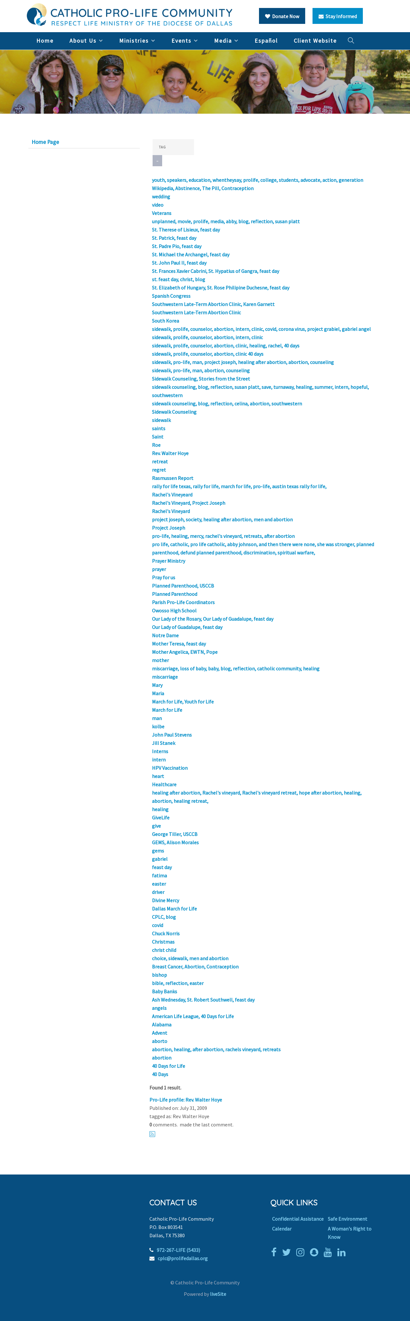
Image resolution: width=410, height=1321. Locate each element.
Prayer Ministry (168, 561)
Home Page (45, 142)
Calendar (281, 1228)
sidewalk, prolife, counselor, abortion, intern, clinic (207, 337)
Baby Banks (164, 991)
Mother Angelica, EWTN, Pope (185, 652)
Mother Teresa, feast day (179, 643)
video (157, 205)
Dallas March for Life (174, 908)
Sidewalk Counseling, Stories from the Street (201, 378)
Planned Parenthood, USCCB (183, 585)
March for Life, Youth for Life (183, 701)
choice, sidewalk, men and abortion (190, 958)
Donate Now (282, 16)
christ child (164, 950)
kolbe (158, 726)
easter (159, 884)
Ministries (134, 40)
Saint (157, 436)
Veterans (161, 213)
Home (45, 40)
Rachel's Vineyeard (172, 494)
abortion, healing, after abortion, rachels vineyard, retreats (216, 1049)
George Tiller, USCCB (175, 834)
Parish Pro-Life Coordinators (183, 602)
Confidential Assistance (298, 1219)
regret (159, 470)
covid (157, 925)
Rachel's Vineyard (171, 511)
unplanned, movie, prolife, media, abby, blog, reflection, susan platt (226, 221)
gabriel (160, 859)
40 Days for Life (168, 1066)
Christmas (163, 942)
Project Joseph (168, 528)
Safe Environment (347, 1219)
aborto (159, 1041)
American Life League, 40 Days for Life (193, 1016)
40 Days (160, 1074)
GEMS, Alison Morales (175, 842)
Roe (156, 445)
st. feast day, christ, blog (178, 279)
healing (160, 809)
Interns (160, 751)
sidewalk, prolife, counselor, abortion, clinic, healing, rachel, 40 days (225, 345)
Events (181, 40)
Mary (157, 685)
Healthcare (164, 784)
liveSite (218, 1294)
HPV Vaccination (170, 768)
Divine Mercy (165, 900)
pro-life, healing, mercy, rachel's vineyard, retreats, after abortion (223, 536)
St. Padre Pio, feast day (176, 246)
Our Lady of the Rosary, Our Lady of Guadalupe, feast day (212, 619)
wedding (161, 196)
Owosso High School (174, 610)
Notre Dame (165, 635)
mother (160, 660)
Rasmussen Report (172, 478)
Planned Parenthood (174, 594)
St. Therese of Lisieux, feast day (186, 229)
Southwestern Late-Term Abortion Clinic (196, 312)
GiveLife (160, 817)
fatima (159, 875)
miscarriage (165, 677)
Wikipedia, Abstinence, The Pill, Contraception (203, 188)
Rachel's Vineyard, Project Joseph (188, 503)
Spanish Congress (171, 296)
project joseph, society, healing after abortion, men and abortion (222, 519)
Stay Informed (338, 16)
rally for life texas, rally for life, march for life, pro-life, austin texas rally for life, (239, 486)
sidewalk (161, 420)
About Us (83, 40)
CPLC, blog (164, 917)
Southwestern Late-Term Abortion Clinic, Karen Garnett (213, 304)
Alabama (161, 1024)
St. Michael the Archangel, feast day (190, 254)
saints (158, 428)
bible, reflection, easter (178, 983)
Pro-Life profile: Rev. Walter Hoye (185, 1099)
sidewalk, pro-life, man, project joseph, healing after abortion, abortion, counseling (243, 362)
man (157, 718)
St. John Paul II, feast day (179, 263)
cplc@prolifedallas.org (183, 1258)
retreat (160, 461)
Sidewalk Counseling (174, 412)
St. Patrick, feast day (174, 238)
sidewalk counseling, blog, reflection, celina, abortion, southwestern (227, 403)
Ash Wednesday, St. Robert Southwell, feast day (203, 999)
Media (223, 40)
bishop (159, 975)
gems (158, 850)
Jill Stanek (163, 743)
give (156, 826)
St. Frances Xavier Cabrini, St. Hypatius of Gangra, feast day (215, 271)
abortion (161, 1057)
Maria (158, 693)
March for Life (167, 710)
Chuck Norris (166, 933)
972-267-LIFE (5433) (178, 1250)
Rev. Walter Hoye (170, 453)
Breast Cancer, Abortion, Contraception (195, 966)
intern (159, 759)
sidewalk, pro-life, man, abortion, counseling (201, 370)
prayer (159, 569)
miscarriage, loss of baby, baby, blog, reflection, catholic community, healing (236, 668)
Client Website (315, 40)
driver (158, 892)
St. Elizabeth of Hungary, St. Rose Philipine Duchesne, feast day (220, 287)
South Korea (165, 321)
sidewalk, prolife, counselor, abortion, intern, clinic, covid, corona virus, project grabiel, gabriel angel (261, 329)
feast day (162, 867)
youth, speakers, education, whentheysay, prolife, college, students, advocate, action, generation (257, 180)
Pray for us (163, 577)
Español (266, 40)
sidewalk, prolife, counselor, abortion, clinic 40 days (207, 354)
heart (158, 776)
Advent (159, 1033)
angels (159, 1008)
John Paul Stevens (172, 735)
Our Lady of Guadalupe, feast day (187, 627)
